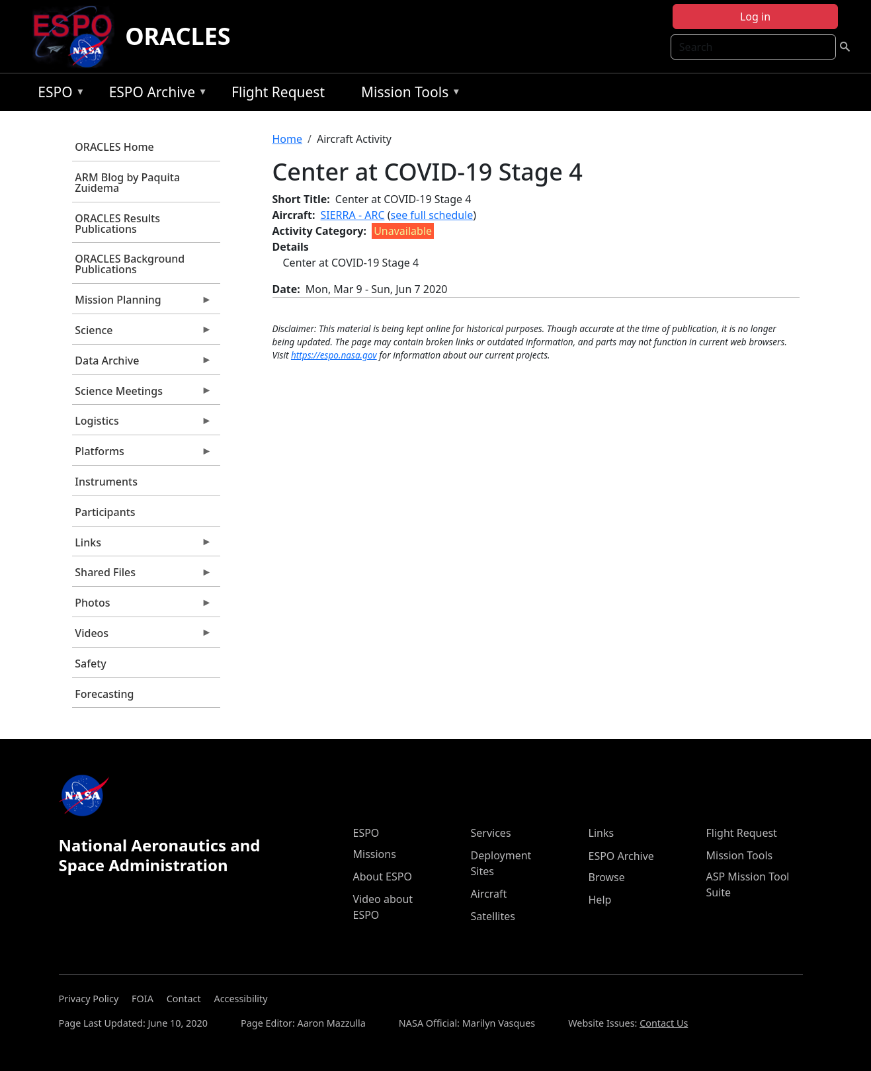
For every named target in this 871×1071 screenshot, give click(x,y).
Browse (607, 877)
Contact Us (664, 1023)
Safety (90, 663)
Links (142, 545)
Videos (142, 636)
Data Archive (142, 363)
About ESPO (382, 876)
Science (142, 333)
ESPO (58, 94)
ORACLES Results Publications (117, 223)
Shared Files (142, 575)
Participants (105, 512)
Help (600, 899)
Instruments (106, 481)
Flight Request (278, 92)
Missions (374, 854)
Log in (755, 16)
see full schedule (431, 215)
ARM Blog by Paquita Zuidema (127, 182)
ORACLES (178, 36)
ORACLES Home (114, 147)
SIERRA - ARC (353, 215)
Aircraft (489, 893)
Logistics (142, 424)
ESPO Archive (155, 94)
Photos (142, 606)
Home (287, 139)
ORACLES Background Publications (130, 264)
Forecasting (104, 694)
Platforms (142, 454)
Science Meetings (142, 394)
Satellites (493, 916)
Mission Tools (407, 94)
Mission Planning (142, 303)
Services (491, 833)
